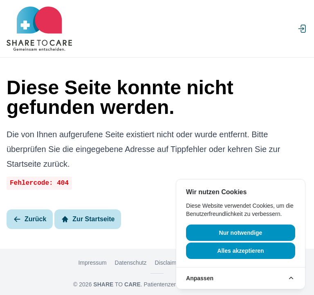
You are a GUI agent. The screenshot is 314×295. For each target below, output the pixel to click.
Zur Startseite (87, 219)
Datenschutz (131, 262)
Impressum (92, 262)
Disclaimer (168, 262)
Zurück (29, 219)
